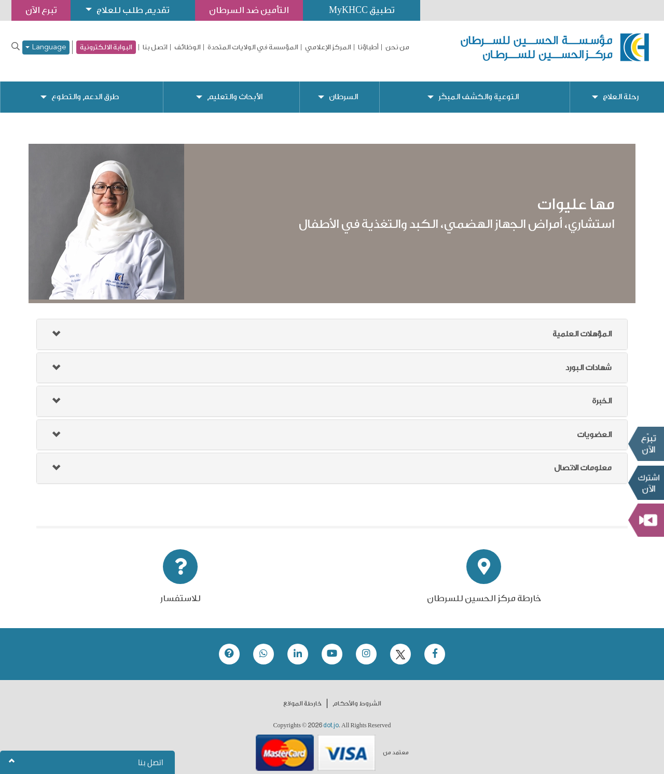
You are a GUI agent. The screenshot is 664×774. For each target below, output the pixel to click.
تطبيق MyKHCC (361, 10)
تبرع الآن (646, 444)
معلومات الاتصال (583, 459)
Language (45, 47)
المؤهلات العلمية (582, 325)
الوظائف (187, 47)
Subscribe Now (646, 483)
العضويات (594, 426)
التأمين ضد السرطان (249, 10)
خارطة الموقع (302, 695)
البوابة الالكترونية (106, 47)
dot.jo (331, 717)
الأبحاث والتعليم (234, 88)
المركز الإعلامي (328, 47)
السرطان (343, 88)
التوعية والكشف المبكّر (478, 88)
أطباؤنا (368, 47)
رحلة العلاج (621, 88)
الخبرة (602, 392)
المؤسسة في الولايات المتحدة (253, 47)
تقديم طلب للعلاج (132, 10)
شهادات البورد (588, 359)
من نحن (397, 47)
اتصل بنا (155, 47)
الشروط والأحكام (357, 695)
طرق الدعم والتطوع (85, 88)
